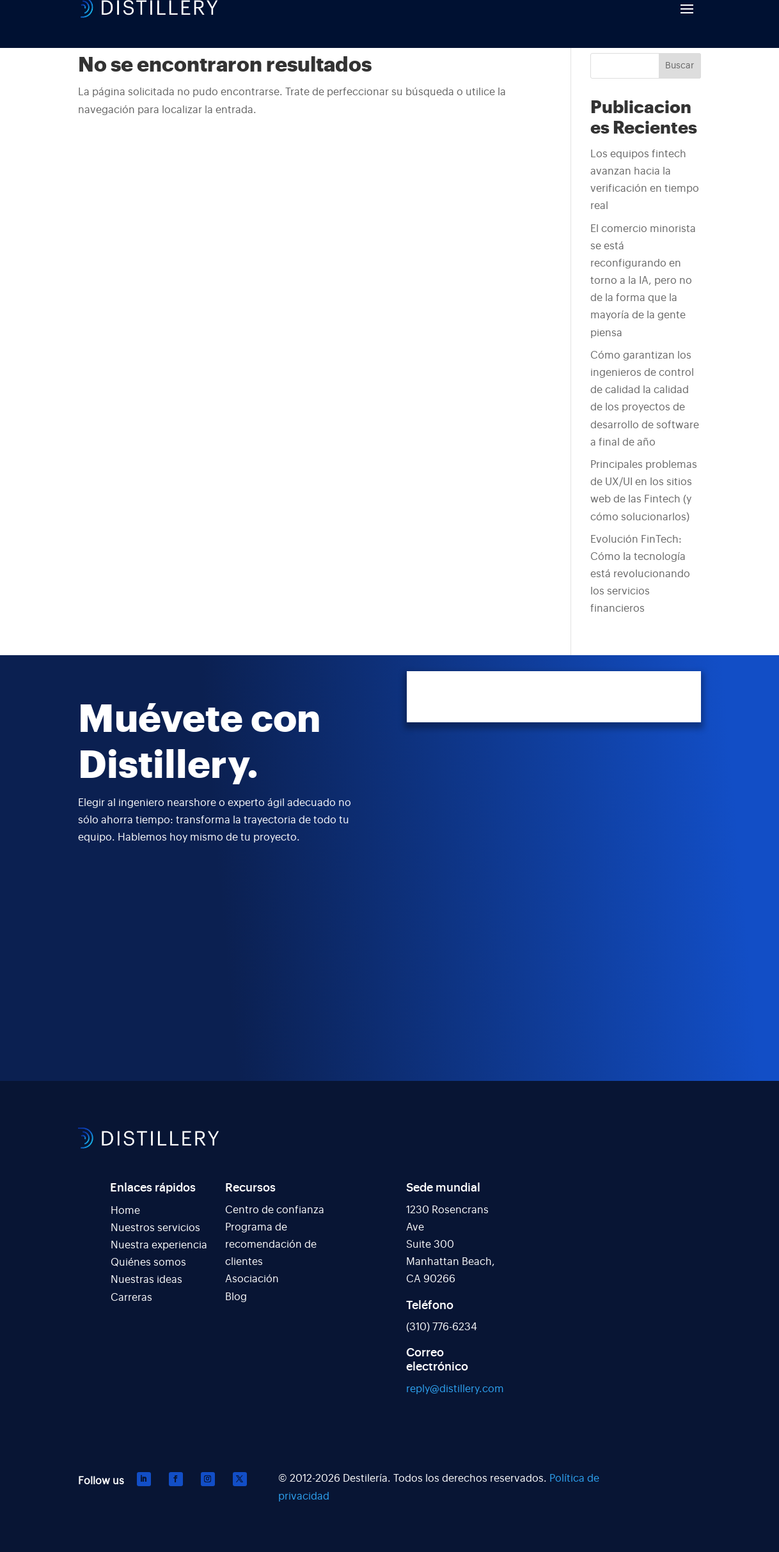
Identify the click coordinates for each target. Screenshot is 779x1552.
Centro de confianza (274, 1210)
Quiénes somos (148, 1262)
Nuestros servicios (155, 1228)
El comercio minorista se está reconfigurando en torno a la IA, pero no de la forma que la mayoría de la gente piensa (643, 281)
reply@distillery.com (455, 1389)
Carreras (131, 1297)
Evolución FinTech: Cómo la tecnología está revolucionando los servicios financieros (640, 574)
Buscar (679, 65)
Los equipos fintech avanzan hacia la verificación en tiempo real (644, 180)
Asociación (252, 1279)
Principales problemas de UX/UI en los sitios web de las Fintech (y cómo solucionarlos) (643, 491)
